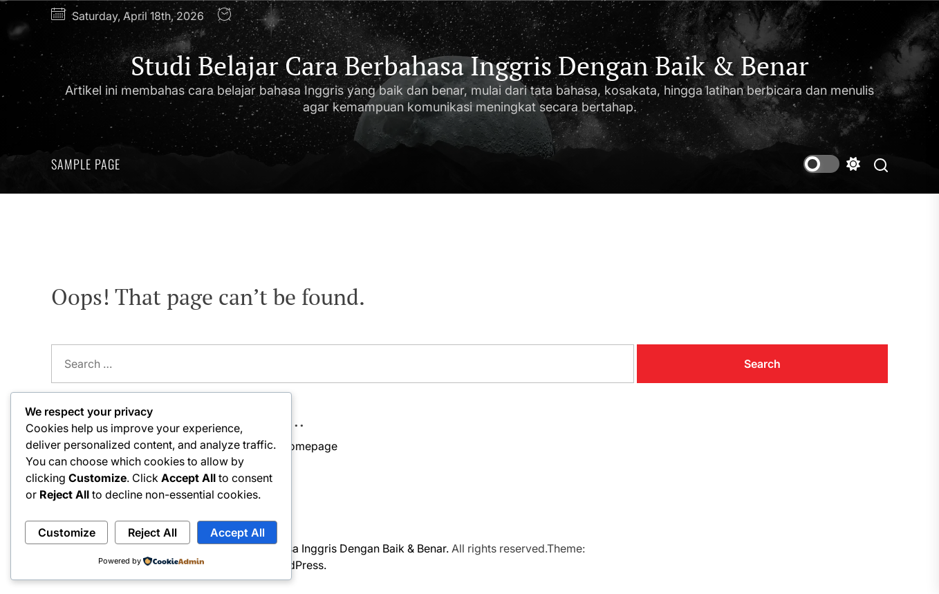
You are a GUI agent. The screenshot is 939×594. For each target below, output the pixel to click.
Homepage (308, 446)
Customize (66, 532)
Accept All (237, 532)
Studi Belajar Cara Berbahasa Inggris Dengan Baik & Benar (470, 66)
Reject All (152, 532)
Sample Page (85, 164)
